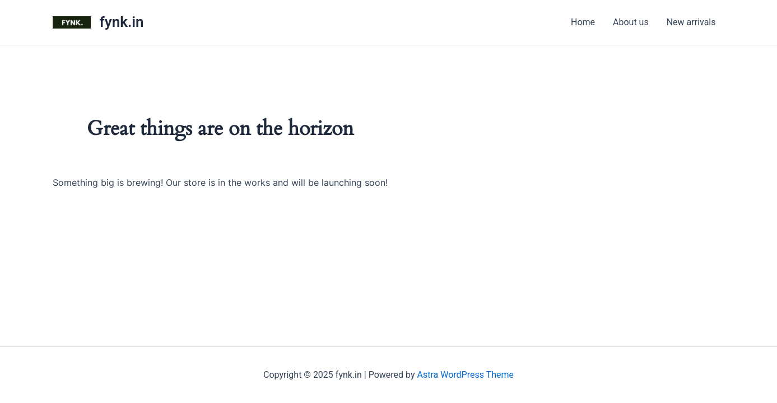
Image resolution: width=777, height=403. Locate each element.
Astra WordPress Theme (465, 374)
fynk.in (122, 21)
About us (631, 22)
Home (583, 22)
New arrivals (691, 22)
